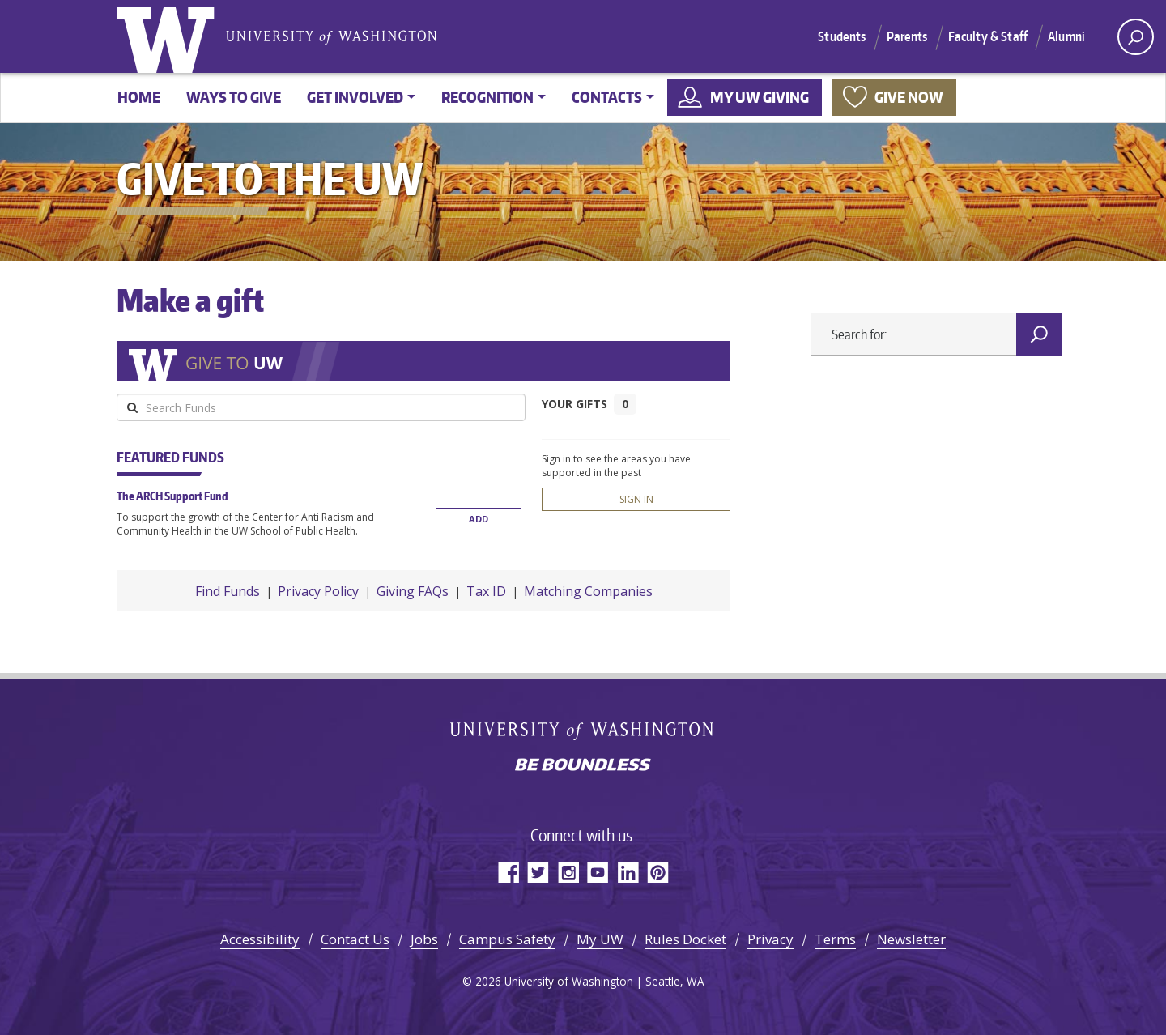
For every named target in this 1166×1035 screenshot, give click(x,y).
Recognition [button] (487, 97)
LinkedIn (628, 872)
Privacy (770, 939)
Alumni (1066, 36)
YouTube (598, 872)
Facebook (508, 872)
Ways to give (233, 97)
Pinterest (658, 872)
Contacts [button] (607, 97)
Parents (907, 36)
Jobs (424, 939)
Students (842, 36)
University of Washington (169, 36)
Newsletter (911, 939)
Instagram (568, 872)
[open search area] (1135, 37)
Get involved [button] (355, 97)
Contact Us (355, 939)
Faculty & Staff (988, 36)
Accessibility (260, 939)
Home (138, 97)
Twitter (538, 872)
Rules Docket (685, 939)
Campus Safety (507, 939)
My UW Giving (759, 97)
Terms (835, 939)
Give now (908, 97)
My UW (600, 939)
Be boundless (583, 766)
